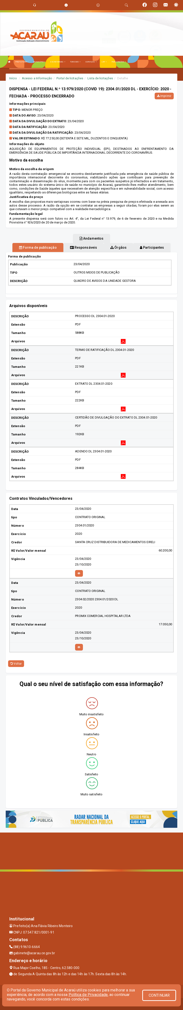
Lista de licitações (100, 78)
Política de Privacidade (88, 994)
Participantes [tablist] (152, 247)
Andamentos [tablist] (91, 238)
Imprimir (164, 96)
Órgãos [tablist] (118, 247)
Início (13, 78)
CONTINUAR (159, 995)
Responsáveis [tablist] (83, 247)
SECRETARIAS (57, 62)
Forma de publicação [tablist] (38, 247)
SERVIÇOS (91, 62)
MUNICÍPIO (39, 62)
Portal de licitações (69, 78)
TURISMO (75, 62)
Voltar (16, 663)
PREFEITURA (21, 62)
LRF (104, 62)
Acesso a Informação (37, 78)
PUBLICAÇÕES (119, 62)
